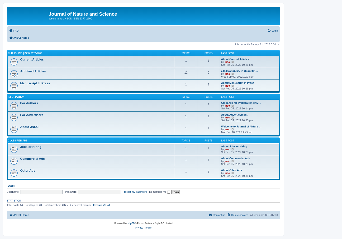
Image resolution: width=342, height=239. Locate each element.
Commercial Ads (32, 158)
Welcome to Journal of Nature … (241, 126)
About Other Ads (231, 170)
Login (10, 186)
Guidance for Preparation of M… (241, 102)
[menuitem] (14, 30)
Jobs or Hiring (30, 147)
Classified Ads (18, 140)
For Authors (29, 103)
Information (16, 97)
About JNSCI (29, 127)
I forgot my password (135, 191)
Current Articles (32, 59)
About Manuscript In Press (237, 82)
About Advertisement (234, 114)
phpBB (131, 223)
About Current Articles (235, 59)
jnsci (228, 62)
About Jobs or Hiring (234, 146)
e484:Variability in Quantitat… (239, 71)
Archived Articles (33, 71)
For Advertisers (31, 115)
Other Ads (27, 170)
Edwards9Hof (101, 205)
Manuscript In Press (35, 83)
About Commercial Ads (235, 158)
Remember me (159, 191)
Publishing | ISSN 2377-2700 (25, 53)
